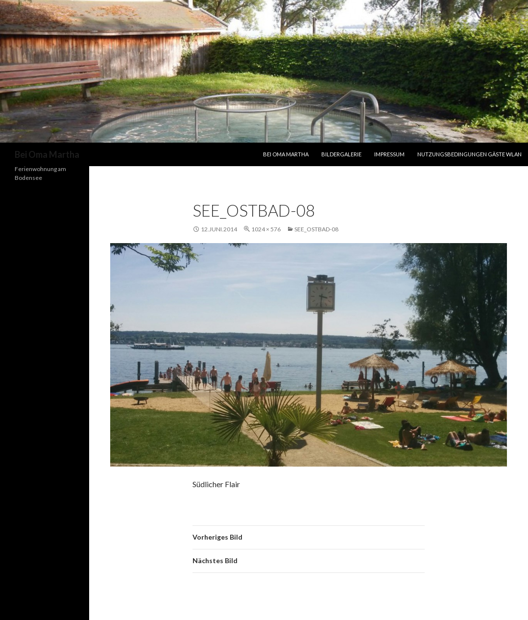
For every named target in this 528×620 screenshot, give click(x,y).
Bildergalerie (341, 154)
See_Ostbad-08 (316, 229)
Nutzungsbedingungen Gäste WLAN (469, 154)
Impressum (389, 154)
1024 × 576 (266, 229)
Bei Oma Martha (47, 154)
